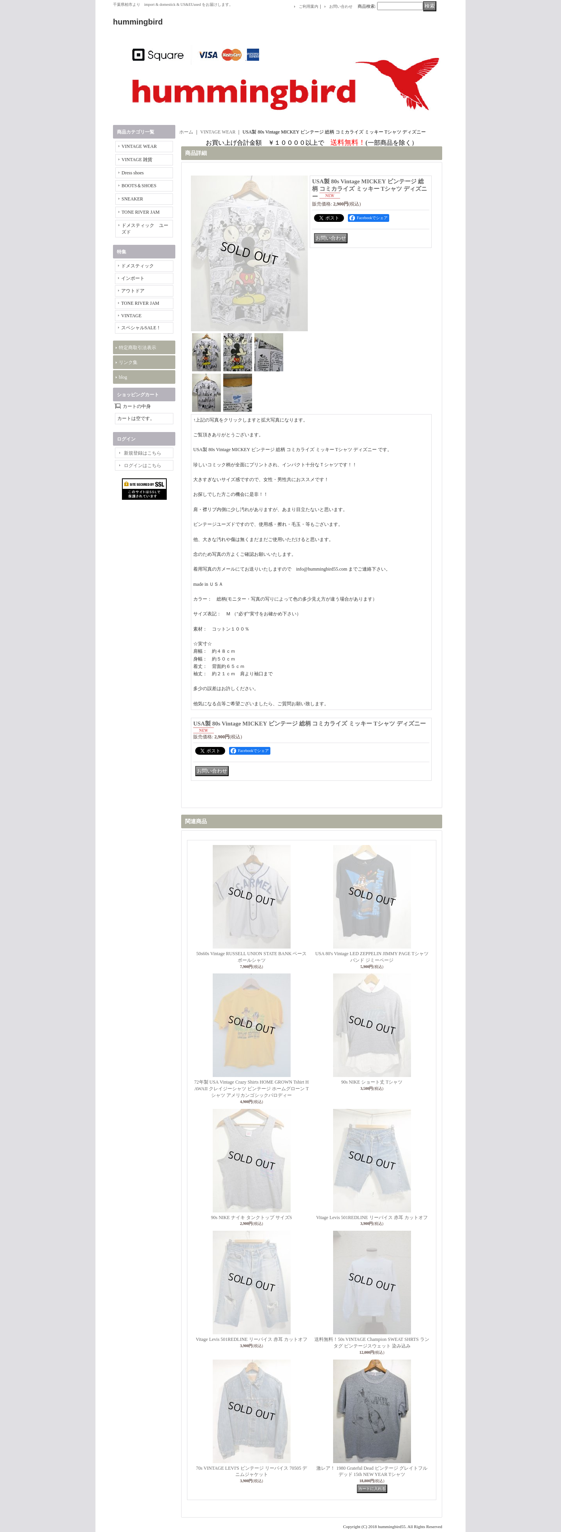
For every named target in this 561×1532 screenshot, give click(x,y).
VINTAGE (131, 315)
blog (123, 377)
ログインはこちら (142, 465)
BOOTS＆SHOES (139, 185)
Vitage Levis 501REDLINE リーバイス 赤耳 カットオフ (371, 1217)
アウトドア (133, 290)
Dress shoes (133, 173)
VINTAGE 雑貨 (137, 159)
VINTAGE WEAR (139, 146)
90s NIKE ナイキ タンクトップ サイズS (251, 1217)
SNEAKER (132, 199)
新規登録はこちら (142, 453)
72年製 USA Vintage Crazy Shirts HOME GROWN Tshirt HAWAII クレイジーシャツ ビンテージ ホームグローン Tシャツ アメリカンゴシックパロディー (251, 1088)
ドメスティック (137, 266)
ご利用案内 (308, 6)
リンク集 (128, 362)
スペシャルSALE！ (141, 327)
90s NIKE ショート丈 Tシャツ (372, 1082)
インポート (133, 278)
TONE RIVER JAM (141, 212)
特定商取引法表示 (137, 347)
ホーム (186, 132)
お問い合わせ (341, 6)
